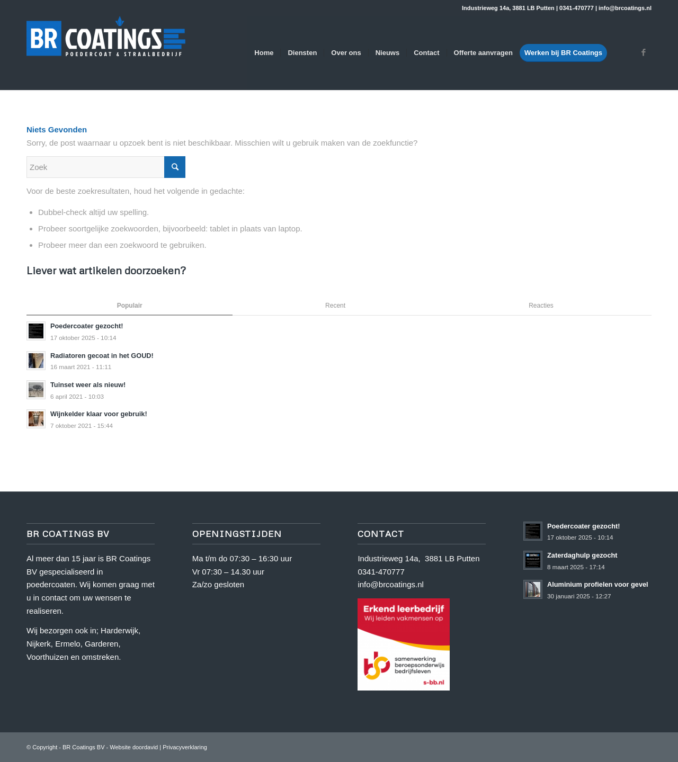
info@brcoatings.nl (390, 584)
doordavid (145, 747)
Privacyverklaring (185, 747)
